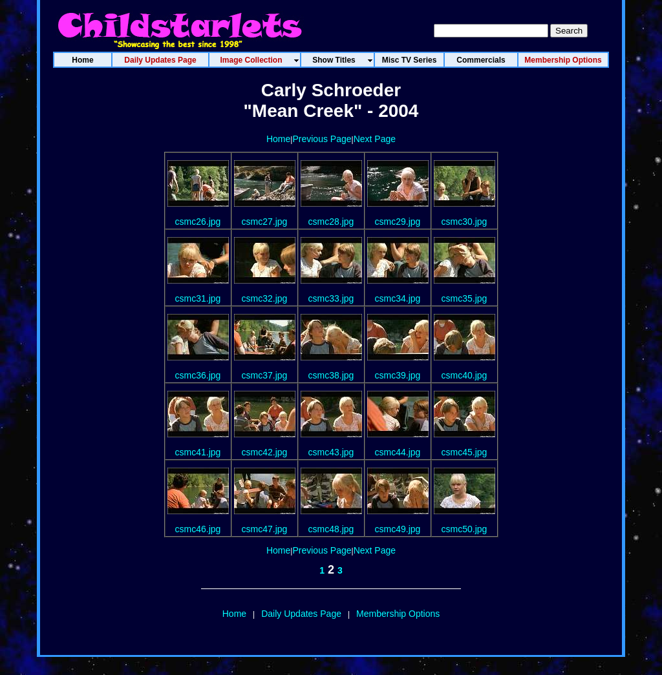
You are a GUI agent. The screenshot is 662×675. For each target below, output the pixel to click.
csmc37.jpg (265, 375)
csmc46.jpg (198, 529)
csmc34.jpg (398, 298)
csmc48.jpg (331, 529)
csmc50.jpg (464, 529)
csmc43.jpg (331, 452)
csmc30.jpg (464, 221)
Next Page (375, 139)
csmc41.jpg (198, 452)
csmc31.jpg (198, 298)
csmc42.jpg (265, 452)
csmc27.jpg (265, 221)
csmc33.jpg (331, 298)
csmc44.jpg (398, 452)
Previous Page (321, 139)
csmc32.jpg (265, 298)
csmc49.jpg (398, 529)
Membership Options (398, 613)
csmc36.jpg (198, 375)
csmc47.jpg (265, 529)
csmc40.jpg (464, 375)
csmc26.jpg (198, 221)
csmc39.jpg (398, 375)
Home (278, 139)
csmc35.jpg (464, 298)
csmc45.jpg (464, 452)
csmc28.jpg (331, 221)
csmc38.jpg (331, 375)
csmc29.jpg (398, 221)
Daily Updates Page (301, 613)
